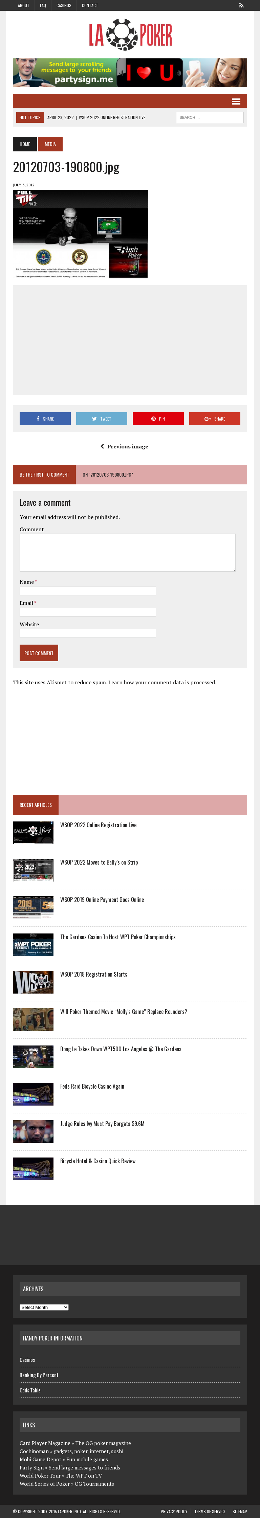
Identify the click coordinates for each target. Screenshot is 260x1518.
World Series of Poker (45, 1483)
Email (27, 603)
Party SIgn (32, 1467)
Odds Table (30, 1390)
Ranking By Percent (39, 1374)
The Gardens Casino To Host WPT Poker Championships (118, 937)
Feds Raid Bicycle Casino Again (92, 1086)
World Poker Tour (40, 1475)
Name (27, 582)
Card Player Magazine (45, 1443)
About (23, 5)
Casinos (64, 5)
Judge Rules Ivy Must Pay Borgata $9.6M (102, 1123)
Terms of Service (209, 1511)
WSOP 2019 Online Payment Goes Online (102, 899)
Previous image (124, 446)
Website (29, 624)
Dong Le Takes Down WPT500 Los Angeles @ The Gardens (120, 1049)
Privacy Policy (174, 1511)
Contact (90, 5)
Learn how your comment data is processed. (162, 682)
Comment (32, 529)
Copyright (27, 1511)
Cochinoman (34, 1451)
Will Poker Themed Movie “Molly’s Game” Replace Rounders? (123, 1011)
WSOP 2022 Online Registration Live (98, 825)
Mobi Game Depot (40, 1459)
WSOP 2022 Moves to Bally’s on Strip (99, 862)
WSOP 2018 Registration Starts (93, 974)
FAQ (43, 5)
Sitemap (240, 1511)
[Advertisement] (139, 338)
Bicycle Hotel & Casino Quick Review (97, 1161)
